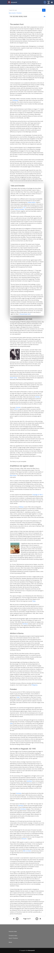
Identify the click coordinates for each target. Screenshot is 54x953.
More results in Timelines (15, 13)
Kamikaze (25, 624)
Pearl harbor (13, 475)
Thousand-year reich (25, 314)
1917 (24, 207)
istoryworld (12, 2)
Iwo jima (24, 838)
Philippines (34, 685)
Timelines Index (13, 935)
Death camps (13, 378)
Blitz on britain (27, 851)
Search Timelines (13, 938)
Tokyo (34, 601)
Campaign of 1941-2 (37, 494)
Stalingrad (15, 100)
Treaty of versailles (19, 209)
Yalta (18, 697)
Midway (21, 507)
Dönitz (16, 409)
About (10, 942)
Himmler (37, 397)
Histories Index (13, 931)
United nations (32, 202)
